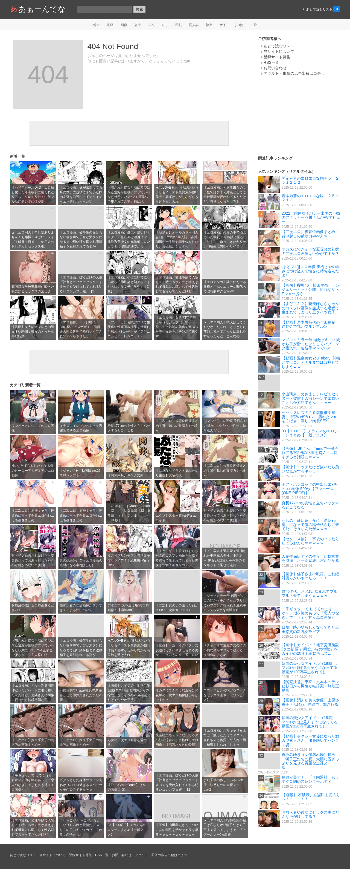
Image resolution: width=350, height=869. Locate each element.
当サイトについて (279, 51)
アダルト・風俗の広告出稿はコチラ (294, 73)
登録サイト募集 (277, 57)
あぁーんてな (38, 9)
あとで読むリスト (279, 46)
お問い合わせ (275, 68)
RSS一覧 (271, 62)
